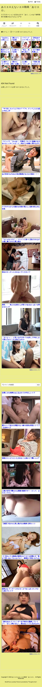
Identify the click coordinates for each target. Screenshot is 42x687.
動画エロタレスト (36, 73)
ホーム (5, 32)
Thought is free (32, 682)
